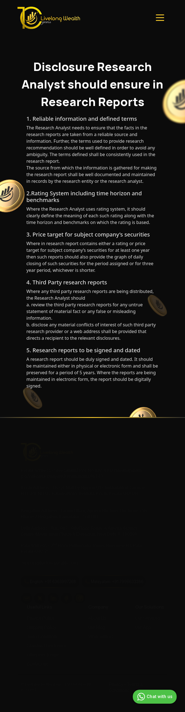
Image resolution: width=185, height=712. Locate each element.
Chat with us (154, 696)
